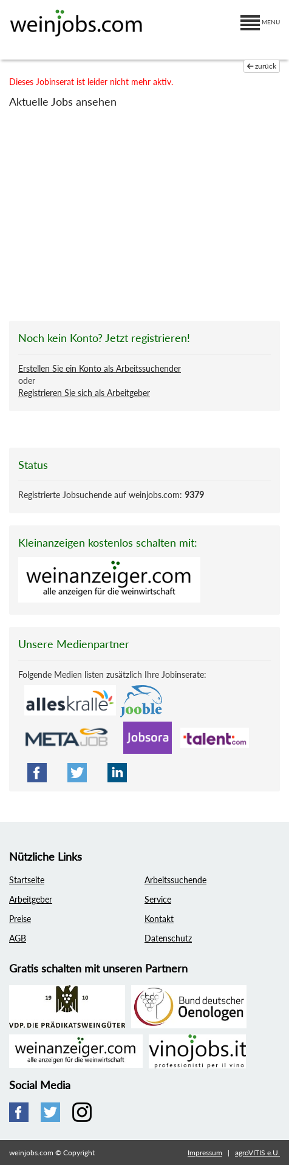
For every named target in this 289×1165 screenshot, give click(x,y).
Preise (20, 919)
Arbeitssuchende (175, 880)
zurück (262, 65)
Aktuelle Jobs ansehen (63, 101)
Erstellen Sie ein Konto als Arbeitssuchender (99, 368)
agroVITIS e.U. (257, 1152)
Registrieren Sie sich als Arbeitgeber (84, 393)
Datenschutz (168, 938)
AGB (17, 938)
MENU (260, 22)
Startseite (26, 880)
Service (157, 899)
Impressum (205, 1152)
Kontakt (159, 919)
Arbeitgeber (30, 899)
